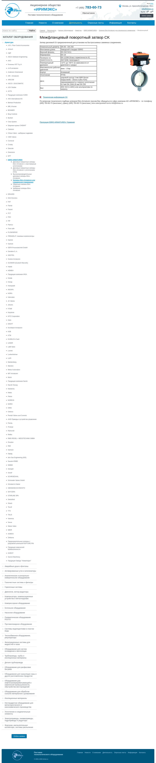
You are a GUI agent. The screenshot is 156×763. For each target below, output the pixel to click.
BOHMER (11, 110)
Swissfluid (11, 499)
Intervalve (11, 297)
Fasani (10, 209)
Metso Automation (14, 370)
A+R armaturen (13, 68)
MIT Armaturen (13, 373)
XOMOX (11, 534)
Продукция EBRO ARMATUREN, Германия (57, 122)
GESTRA (11, 255)
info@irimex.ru (147, 9)
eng (151, 3)
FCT (9, 213)
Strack (10, 503)
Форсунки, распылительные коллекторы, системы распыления (19, 726)
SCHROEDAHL (13, 476)
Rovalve (10, 442)
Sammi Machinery (14, 557)
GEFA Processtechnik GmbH (17, 248)
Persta (10, 423)
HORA (10, 293)
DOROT (10, 553)
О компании (57, 23)
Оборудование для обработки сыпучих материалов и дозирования (20, 693)
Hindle (10, 278)
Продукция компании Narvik (17, 381)
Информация (115, 23)
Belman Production (14, 103)
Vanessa (11, 518)
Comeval (11, 141)
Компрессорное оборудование (17, 603)
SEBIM (10, 465)
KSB (9, 331)
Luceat (10, 351)
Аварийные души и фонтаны (16, 566)
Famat (10, 206)
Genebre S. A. (12, 251)
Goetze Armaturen (14, 259)
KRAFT (10, 324)
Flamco (10, 225)
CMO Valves (12, 137)
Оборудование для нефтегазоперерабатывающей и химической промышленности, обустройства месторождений (18, 684)
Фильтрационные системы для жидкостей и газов (17, 643)
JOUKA (10, 305)
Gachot (10, 240)
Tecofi (10, 507)
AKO (9, 61)
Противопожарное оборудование (18, 624)
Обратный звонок (88, 13)
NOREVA (11, 400)
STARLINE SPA (13, 496)
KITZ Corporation (14, 316)
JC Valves (11, 301)
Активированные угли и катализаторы (20, 571)
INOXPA (10, 289)
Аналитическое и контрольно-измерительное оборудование (17, 577)
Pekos (10, 396)
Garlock (10, 244)
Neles (10, 393)
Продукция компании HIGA (17, 274)
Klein (9, 320)
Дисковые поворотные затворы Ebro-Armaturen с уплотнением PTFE (24, 170)
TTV (9, 511)
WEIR (10, 530)
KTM (9, 335)
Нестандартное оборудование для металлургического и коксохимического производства (19, 705)
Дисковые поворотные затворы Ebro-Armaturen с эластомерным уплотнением (24, 164)
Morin (10, 377)
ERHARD (11, 194)
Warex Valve (12, 526)
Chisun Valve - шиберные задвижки (20, 133)
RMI (9, 446)
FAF (9, 202)
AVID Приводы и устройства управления (22, 419)
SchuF (10, 473)
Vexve (10, 522)
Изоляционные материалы (16, 698)
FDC (9, 217)
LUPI (9, 358)
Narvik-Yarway (13, 385)
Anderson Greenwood (15, 72)
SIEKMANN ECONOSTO (16, 488)
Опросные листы (96, 23)
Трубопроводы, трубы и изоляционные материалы (15, 657)
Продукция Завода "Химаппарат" (19, 561)
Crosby (10, 145)
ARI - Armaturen (13, 76)
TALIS (10, 515)
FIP (9, 221)
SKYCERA (11, 492)
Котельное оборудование (15, 608)
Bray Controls (12, 114)
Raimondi (11, 431)
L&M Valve (11, 347)
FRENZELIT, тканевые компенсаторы (21, 236)
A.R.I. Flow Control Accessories (18, 45)
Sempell (10, 469)
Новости (43, 23)
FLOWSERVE (12, 232)
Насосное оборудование (15, 613)
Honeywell (11, 286)
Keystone (11, 312)
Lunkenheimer (13, 354)
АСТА (10, 91)
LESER (10, 343)
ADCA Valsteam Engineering (17, 57)
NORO (10, 404)
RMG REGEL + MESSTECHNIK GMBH (21, 438)
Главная (29, 23)
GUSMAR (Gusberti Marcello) (18, 263)
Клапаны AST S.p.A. (15, 64)
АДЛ (9, 53)
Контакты (131, 23)
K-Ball (10, 309)
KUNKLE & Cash (13, 339)
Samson (10, 450)
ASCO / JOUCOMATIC (15, 83)
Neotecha (11, 389)
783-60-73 (88, 7)
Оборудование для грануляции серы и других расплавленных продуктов (21, 675)
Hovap (10, 282)
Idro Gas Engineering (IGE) (17, 457)
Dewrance (11, 152)
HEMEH (10, 270)
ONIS (10, 408)
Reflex (10, 434)
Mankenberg (12, 362)
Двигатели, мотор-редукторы (17, 592)
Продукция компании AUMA (18, 95)
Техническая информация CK (55, 97)
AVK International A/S (15, 99)
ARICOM (11, 80)
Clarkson (11, 129)
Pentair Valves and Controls (17, 415)
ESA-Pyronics (12, 198)
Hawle (10, 267)
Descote (10, 148)
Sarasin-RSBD (13, 461)
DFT (9, 156)
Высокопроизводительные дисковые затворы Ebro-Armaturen (22, 176)
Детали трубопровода (14, 663)
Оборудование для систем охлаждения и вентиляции (16, 650)
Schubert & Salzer (14, 484)
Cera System (12, 122)
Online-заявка (146, 16)
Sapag (10, 454)
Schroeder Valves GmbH (16, 480)
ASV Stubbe (12, 87)
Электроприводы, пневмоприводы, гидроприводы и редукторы (19, 719)
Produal (10, 427)
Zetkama (11, 538)
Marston (10, 366)
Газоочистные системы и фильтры (19, 582)
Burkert (10, 118)
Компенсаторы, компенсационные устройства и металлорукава (19, 597)
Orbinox (10, 412)
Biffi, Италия (12, 106)
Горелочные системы (13, 587)
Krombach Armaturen (15, 328)
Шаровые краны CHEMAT (17, 125)
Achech (10, 49)
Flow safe (11, 228)
